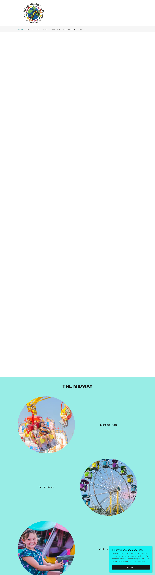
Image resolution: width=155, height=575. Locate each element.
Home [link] (20, 29)
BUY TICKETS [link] (33, 29)
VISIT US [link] (56, 29)
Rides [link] (45, 29)
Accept (131, 567)
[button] (69, 29)
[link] (34, 13)
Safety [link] (82, 29)
